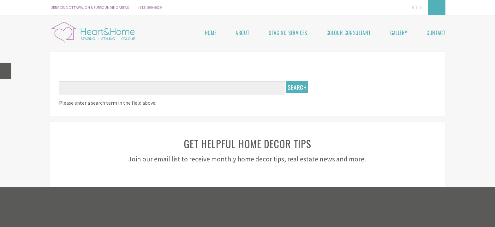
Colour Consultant (348, 33)
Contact (435, 33)
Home (211, 33)
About (242, 33)
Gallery (399, 33)
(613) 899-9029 (150, 7)
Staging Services (288, 33)
